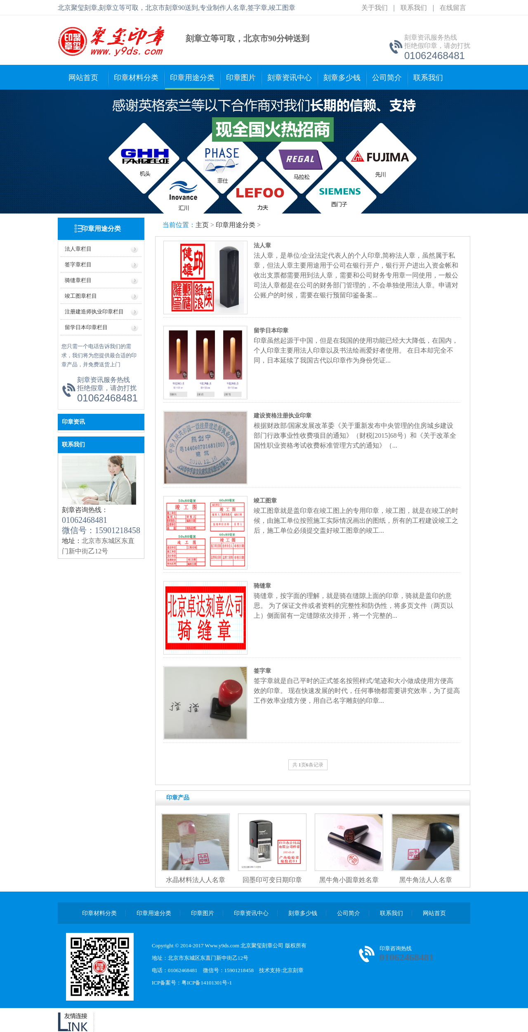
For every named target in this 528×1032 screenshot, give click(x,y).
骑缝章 (262, 586)
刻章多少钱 (342, 78)
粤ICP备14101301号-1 (207, 983)
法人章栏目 (78, 249)
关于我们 (374, 7)
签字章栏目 (78, 264)
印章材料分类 (136, 78)
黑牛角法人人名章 (425, 879)
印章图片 (241, 78)
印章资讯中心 (251, 913)
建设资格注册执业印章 (282, 416)
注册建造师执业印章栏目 (94, 311)
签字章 (262, 671)
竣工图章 (265, 501)
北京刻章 (293, 970)
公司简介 (387, 78)
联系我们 (414, 7)
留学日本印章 (271, 330)
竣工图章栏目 (81, 296)
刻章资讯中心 (289, 78)
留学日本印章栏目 (86, 327)
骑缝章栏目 (78, 280)
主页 (202, 224)
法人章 (262, 245)
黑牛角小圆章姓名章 (349, 879)
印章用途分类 (192, 78)
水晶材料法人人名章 (195, 879)
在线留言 (453, 7)
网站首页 (83, 78)
